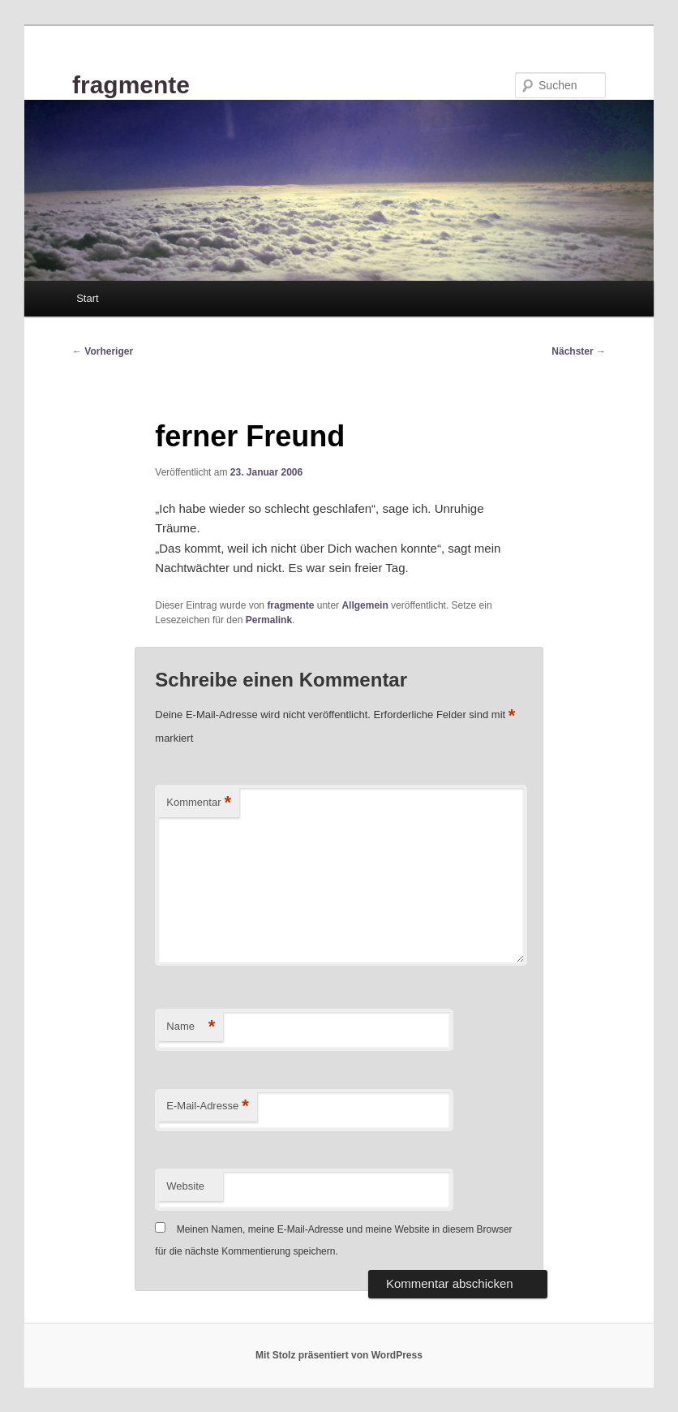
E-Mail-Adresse (207, 1106)
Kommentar (198, 803)
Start (87, 298)
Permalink (269, 620)
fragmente (131, 84)
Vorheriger (102, 351)
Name (190, 1027)
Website (185, 1186)
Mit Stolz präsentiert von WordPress (339, 1355)
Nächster (578, 351)
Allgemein (364, 605)
